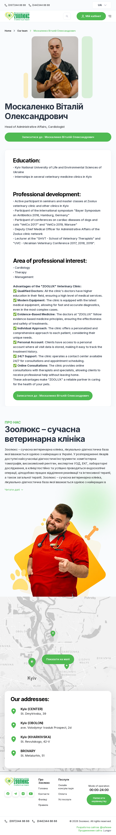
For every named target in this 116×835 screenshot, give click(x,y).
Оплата (62, 793)
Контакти (43, 793)
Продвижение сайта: (90, 830)
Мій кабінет (93, 16)
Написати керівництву (99, 800)
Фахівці (42, 799)
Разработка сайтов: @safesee (94, 827)
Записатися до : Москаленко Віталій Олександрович (58, 137)
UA (100, 5)
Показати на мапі (58, 659)
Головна (43, 788)
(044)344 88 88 (41, 5)
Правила (43, 805)
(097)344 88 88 (17, 5)
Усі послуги (64, 799)
